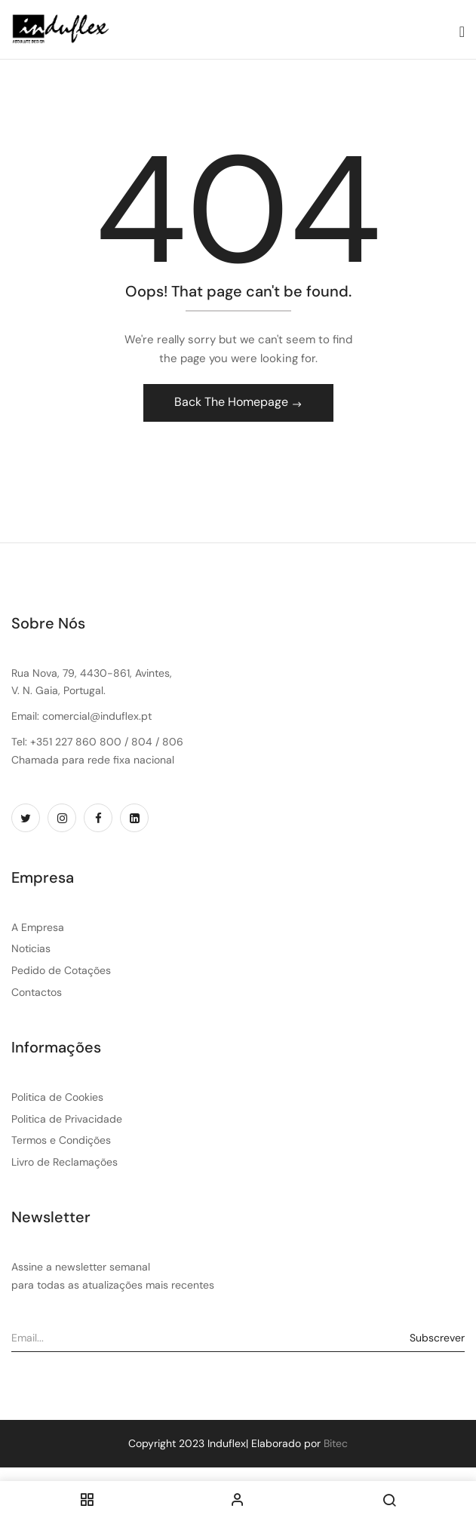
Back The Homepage (232, 402)
